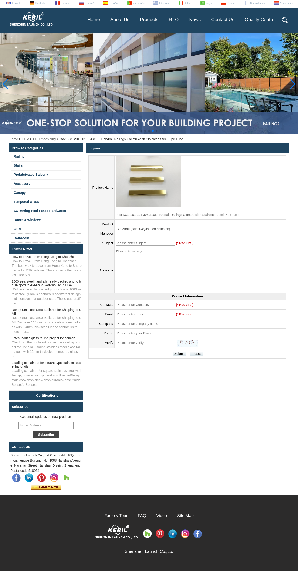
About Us (119, 19)
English (16, 3)
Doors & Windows (28, 220)
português (139, 3)
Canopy (20, 193)
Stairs (18, 165)
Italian (187, 3)
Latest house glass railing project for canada (43, 338)
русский (89, 3)
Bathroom (21, 238)
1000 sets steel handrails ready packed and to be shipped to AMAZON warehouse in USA (46, 283)
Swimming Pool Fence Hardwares (40, 211)
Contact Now (46, 487)
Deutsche (40, 3)
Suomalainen (257, 3)
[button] (141, 131)
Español (113, 3)
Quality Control (260, 19)
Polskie (231, 3)
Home (93, 19)
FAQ (142, 515)
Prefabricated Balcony (31, 174)
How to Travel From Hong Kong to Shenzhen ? (45, 257)
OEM (25, 139)
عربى (209, 3)
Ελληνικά (164, 3)
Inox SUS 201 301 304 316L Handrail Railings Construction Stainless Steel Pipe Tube (177, 215)
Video (161, 515)
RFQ (174, 19)
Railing (19, 156)
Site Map (185, 515)
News (195, 19)
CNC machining (44, 139)
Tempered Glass (26, 202)
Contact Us (222, 19)
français (65, 3)
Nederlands (286, 3)
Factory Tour (116, 515)
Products (149, 19)
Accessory (22, 183)
